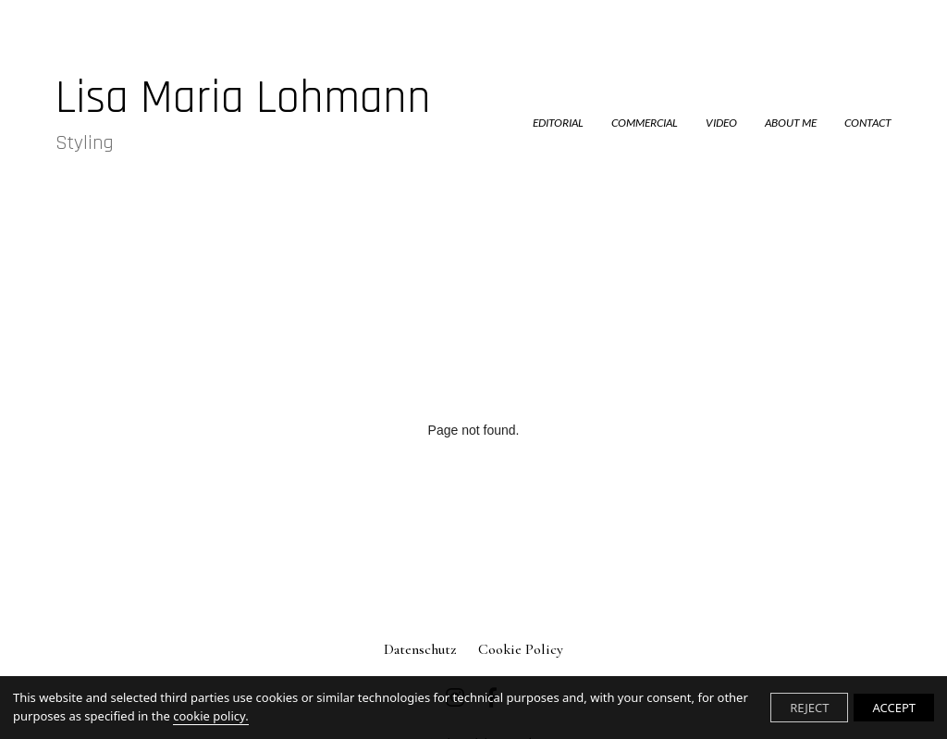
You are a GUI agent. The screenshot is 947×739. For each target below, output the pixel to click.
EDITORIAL (558, 122)
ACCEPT (894, 707)
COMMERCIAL (644, 122)
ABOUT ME (791, 122)
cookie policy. (210, 716)
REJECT (809, 707)
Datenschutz (420, 649)
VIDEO (721, 122)
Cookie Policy (520, 649)
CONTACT (868, 122)
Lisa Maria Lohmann (243, 113)
